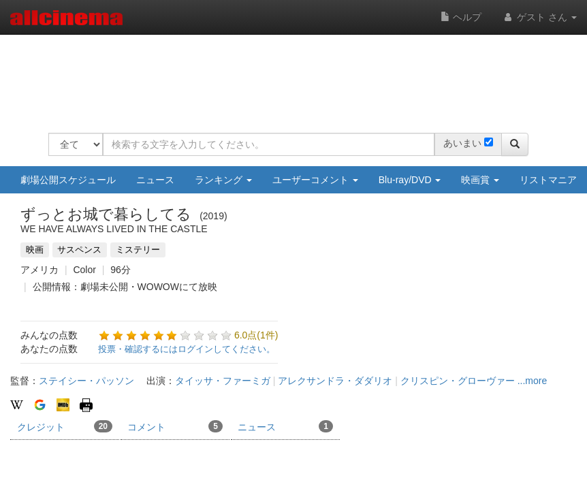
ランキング (223, 179)
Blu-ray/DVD (410, 179)
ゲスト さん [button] (539, 17)
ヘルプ (461, 17)
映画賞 (480, 179)
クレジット (64, 426)
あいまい (462, 143)
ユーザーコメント (315, 179)
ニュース (155, 179)
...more (533, 380)
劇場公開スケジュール (68, 179)
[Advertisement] (296, 75)
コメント (175, 426)
